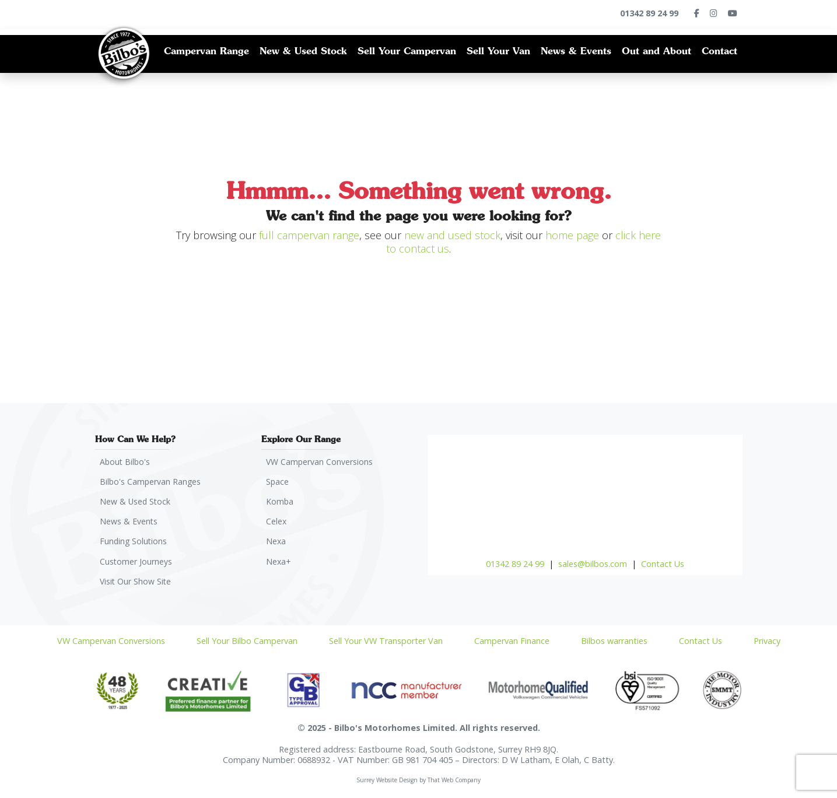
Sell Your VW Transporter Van (386, 644)
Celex (277, 522)
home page (572, 235)
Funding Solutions (134, 543)
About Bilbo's (126, 461)
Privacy (767, 644)
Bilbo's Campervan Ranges (151, 482)
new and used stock (452, 235)
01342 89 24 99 (515, 563)
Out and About (656, 51)
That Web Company (454, 783)
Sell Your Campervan (407, 51)
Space (278, 482)
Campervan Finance (511, 644)
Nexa (277, 543)
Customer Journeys (136, 563)
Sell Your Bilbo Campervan (247, 644)
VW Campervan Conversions (320, 461)
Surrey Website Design (387, 783)
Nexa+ (279, 563)
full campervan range (309, 235)
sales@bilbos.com (592, 563)
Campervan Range (206, 51)
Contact (719, 51)
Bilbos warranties (614, 644)
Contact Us (662, 563)
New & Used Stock (303, 51)
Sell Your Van (498, 51)
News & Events (576, 51)
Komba (281, 502)
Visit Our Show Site (136, 584)
